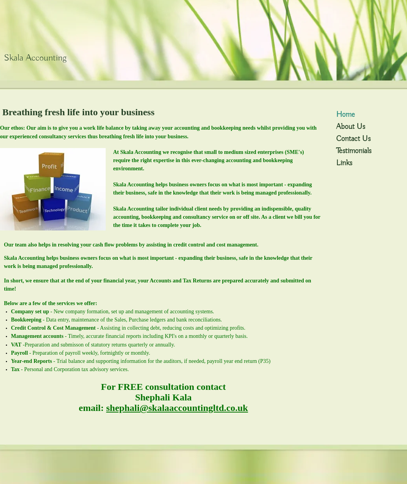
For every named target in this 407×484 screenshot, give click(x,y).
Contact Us (353, 139)
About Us (350, 127)
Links (344, 163)
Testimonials (353, 151)
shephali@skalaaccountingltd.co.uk (177, 408)
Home (345, 115)
